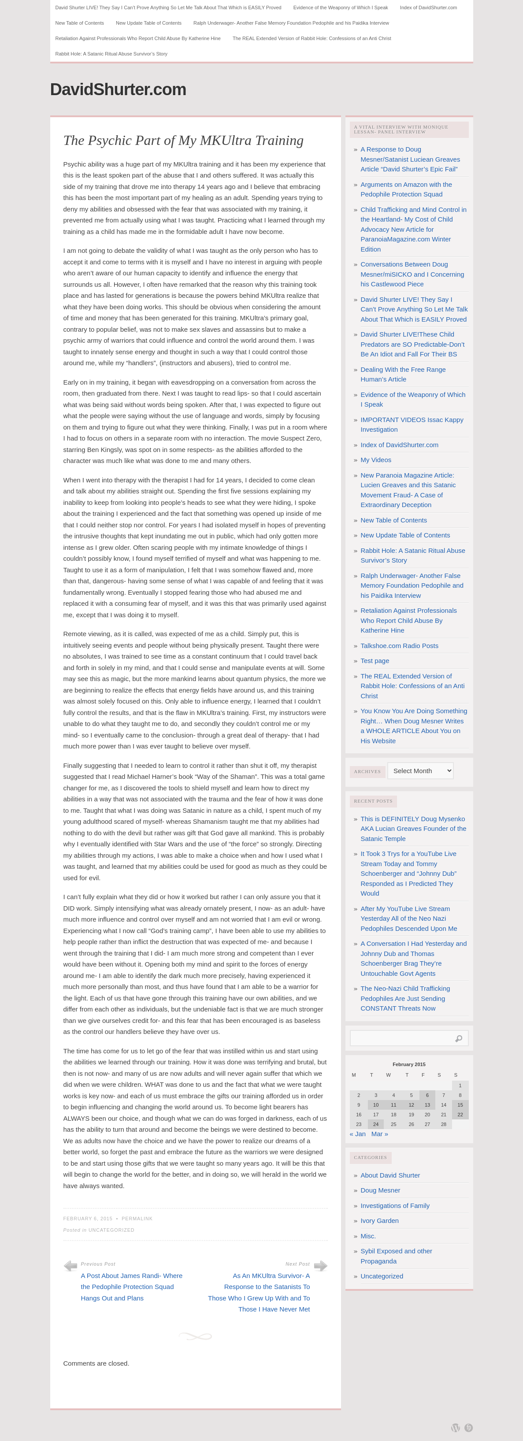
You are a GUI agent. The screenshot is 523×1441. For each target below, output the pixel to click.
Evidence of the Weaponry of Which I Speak (340, 7)
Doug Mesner (381, 1190)
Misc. (368, 1236)
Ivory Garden (380, 1220)
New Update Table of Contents (149, 23)
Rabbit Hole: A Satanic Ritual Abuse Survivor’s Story (112, 53)
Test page (375, 660)
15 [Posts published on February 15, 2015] (460, 1105)
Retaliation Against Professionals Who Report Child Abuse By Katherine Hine (138, 38)
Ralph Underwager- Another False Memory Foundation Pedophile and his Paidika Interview (291, 23)
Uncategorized (112, 1230)
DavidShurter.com (118, 89)
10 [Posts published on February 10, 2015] (375, 1105)
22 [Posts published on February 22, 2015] (460, 1114)
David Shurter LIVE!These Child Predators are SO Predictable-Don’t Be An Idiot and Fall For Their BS (413, 344)
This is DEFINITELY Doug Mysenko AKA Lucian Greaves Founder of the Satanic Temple (414, 828)
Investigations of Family (395, 1205)
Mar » (379, 1133)
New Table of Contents (80, 23)
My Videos (376, 459)
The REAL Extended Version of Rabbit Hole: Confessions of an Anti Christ (312, 38)
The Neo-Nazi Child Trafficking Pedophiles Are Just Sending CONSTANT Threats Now (405, 998)
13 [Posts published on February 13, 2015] (427, 1105)
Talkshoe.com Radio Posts (400, 645)
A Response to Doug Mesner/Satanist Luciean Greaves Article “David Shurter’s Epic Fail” (410, 159)
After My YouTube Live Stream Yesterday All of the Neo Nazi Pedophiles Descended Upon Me (409, 918)
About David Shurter (390, 1175)
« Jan (358, 1133)
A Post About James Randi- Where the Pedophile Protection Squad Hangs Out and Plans (132, 1287)
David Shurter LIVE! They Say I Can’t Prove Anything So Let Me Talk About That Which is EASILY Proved (169, 7)
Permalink (137, 1218)
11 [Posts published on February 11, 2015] (393, 1105)
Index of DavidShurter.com (428, 7)
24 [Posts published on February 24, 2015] (375, 1124)
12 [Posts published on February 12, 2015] (411, 1105)
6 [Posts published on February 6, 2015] (427, 1095)
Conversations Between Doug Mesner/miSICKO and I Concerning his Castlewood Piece (412, 274)
